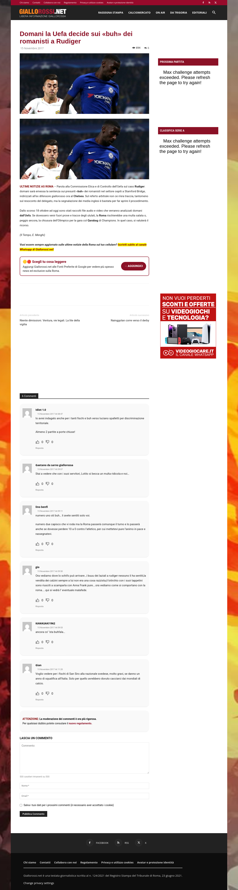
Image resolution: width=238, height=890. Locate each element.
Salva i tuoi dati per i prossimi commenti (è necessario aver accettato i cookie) (69, 805)
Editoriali (199, 12)
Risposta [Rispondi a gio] (40, 606)
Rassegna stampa (110, 12)
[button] (213, 13)
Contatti (36, 2)
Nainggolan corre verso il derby (130, 320)
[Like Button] (37, 442)
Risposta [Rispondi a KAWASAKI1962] (40, 648)
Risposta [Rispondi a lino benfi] (40, 550)
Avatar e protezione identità (120, 2)
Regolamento (70, 2)
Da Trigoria (178, 12)
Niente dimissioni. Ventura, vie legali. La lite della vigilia (50, 322)
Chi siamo (24, 2)
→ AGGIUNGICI (133, 266)
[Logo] (42, 12)
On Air (160, 12)
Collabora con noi (52, 2)
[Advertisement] (84, 362)
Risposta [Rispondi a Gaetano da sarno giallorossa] (40, 490)
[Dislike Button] (47, 442)
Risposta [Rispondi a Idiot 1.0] (40, 448)
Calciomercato (139, 12)
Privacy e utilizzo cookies (91, 2)
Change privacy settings (38, 883)
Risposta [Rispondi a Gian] (40, 699)
